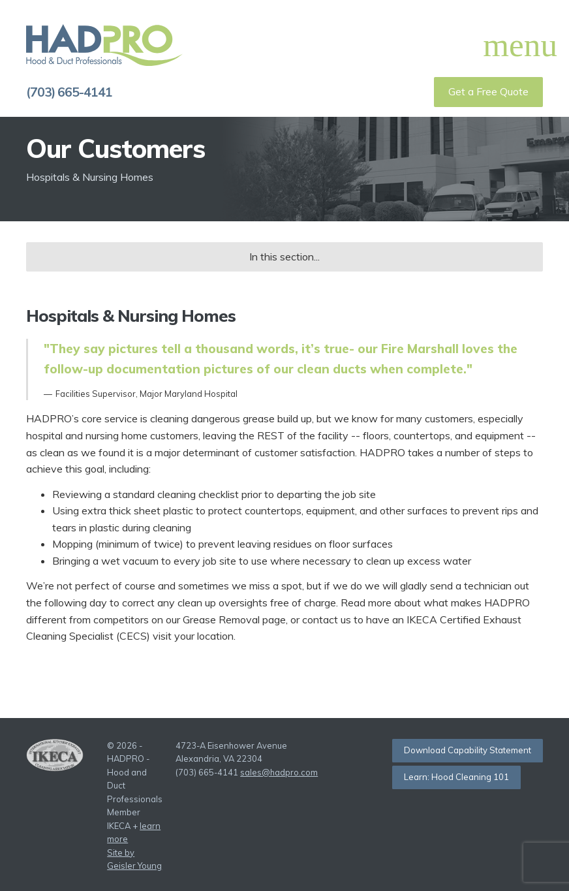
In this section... (284, 256)
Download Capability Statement (467, 750)
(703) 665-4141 (69, 92)
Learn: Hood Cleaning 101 (456, 777)
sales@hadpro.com (279, 772)
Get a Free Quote (488, 91)
